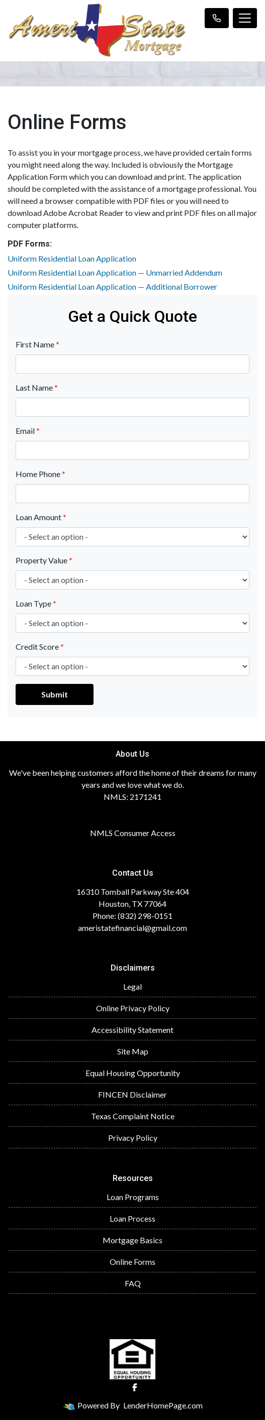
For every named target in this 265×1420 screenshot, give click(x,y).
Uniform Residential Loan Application (72, 258)
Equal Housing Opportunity (132, 1073)
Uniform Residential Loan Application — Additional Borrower (112, 286)
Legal (132, 986)
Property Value (44, 560)
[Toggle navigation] (245, 18)
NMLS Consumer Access (132, 833)
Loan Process (132, 1218)
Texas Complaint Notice (132, 1116)
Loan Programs (133, 1197)
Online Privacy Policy (132, 1008)
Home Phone (40, 474)
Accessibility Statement (132, 1029)
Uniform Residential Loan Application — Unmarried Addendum (115, 272)
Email (28, 430)
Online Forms (132, 1261)
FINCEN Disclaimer (132, 1094)
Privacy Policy (132, 1137)
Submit (54, 694)
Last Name (37, 387)
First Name (37, 344)
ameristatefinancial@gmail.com (132, 927)
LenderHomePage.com (163, 1405)
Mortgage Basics (132, 1240)
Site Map (132, 1051)
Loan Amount (41, 517)
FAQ (133, 1283)
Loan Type (36, 603)
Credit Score (40, 646)
